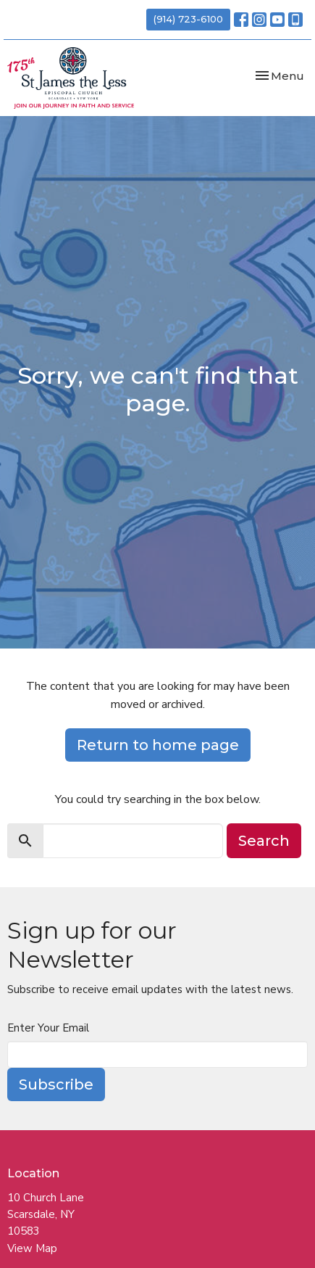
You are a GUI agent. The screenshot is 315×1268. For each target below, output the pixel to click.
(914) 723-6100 (188, 19)
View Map (32, 1248)
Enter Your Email (48, 1028)
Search (264, 840)
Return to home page (158, 745)
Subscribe (56, 1084)
